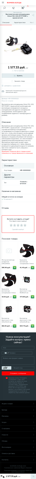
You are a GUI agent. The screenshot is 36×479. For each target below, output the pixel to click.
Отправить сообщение (18, 373)
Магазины (18, 416)
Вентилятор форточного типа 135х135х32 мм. (7, 320)
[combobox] (5, 353)
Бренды (18, 410)
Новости (18, 435)
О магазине (18, 428)
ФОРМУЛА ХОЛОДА (14, 3)
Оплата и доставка (18, 453)
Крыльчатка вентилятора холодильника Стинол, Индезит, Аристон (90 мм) (27, 263)
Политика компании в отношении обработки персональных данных (18, 471)
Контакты (18, 460)
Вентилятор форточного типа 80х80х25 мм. (25, 291)
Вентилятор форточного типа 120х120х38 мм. (25, 320)
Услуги (18, 422)
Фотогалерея (18, 447)
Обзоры (18, 441)
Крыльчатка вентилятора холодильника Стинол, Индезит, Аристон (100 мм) (9, 292)
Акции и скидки (18, 404)
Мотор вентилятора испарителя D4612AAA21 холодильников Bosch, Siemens (9, 263)
